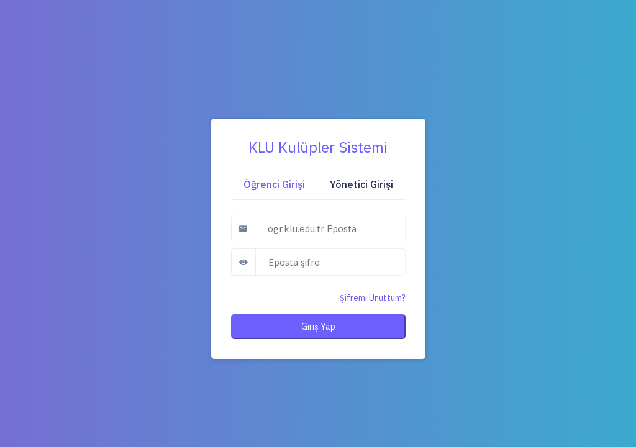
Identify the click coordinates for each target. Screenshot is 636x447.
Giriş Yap (318, 326)
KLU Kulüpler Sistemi (318, 147)
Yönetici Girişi (361, 184)
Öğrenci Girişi (274, 184)
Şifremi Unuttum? (373, 298)
